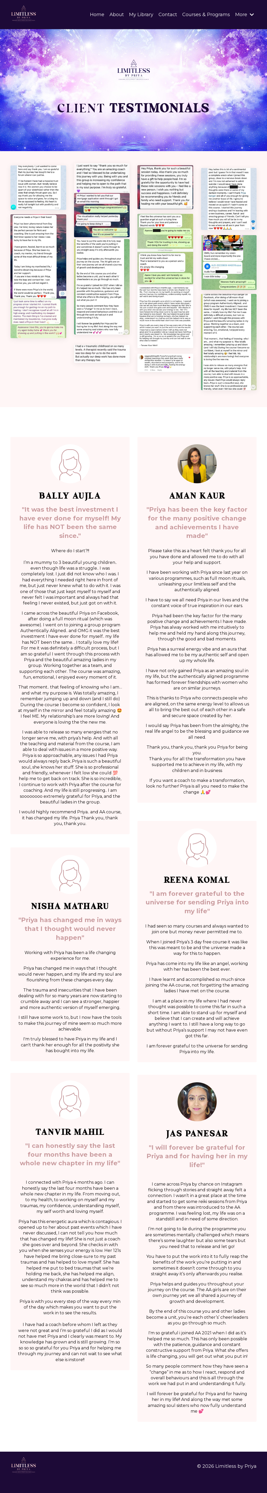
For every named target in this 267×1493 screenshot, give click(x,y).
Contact (168, 14)
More (244, 14)
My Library (141, 14)
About (117, 14)
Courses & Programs (206, 14)
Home (97, 14)
